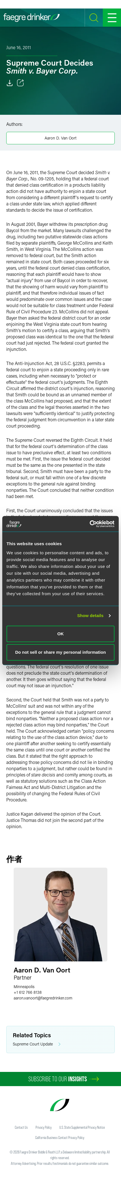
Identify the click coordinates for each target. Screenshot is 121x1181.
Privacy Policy (44, 1127)
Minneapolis (24, 986)
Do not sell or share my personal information (60, 652)
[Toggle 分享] (20, 83)
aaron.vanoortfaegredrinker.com (43, 998)
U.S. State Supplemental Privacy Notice (82, 1127)
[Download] (9, 83)
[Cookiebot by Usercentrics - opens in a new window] (89, 524)
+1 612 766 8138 (28, 992)
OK (60, 633)
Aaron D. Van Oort (60, 138)
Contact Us (21, 1127)
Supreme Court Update (36, 1044)
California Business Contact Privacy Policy (59, 1137)
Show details (90, 615)
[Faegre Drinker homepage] (31, 17)
